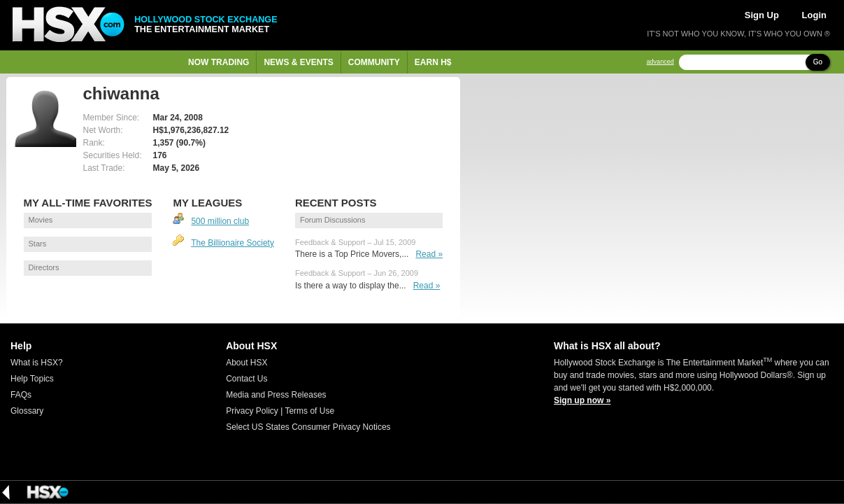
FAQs (20, 395)
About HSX (246, 363)
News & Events (298, 62)
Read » (429, 254)
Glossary (26, 411)
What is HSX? (36, 363)
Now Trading (218, 62)
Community (374, 62)
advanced (660, 62)
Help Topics (32, 379)
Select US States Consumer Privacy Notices (308, 427)
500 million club (220, 221)
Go (817, 62)
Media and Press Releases (276, 395)
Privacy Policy (252, 411)
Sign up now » (582, 400)
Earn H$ (433, 62)
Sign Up (762, 15)
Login (814, 15)
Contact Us (246, 379)
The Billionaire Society (232, 243)
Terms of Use (309, 411)
